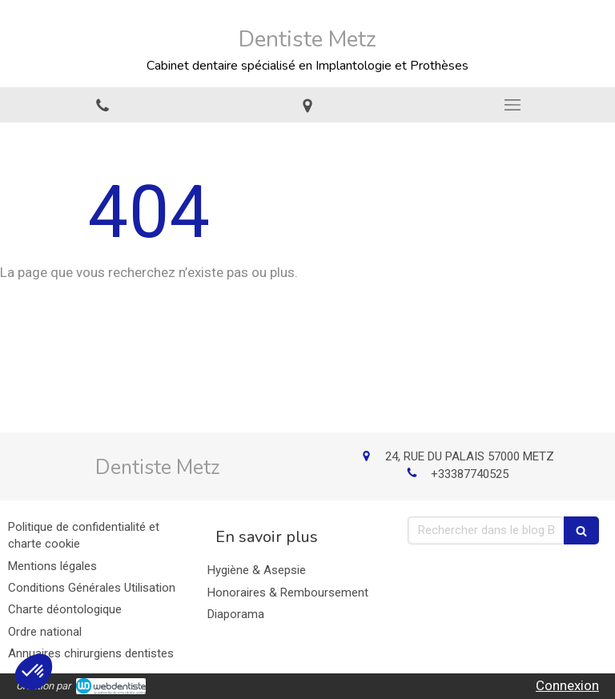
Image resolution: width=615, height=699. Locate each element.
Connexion (567, 685)
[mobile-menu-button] (512, 105)
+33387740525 (469, 474)
